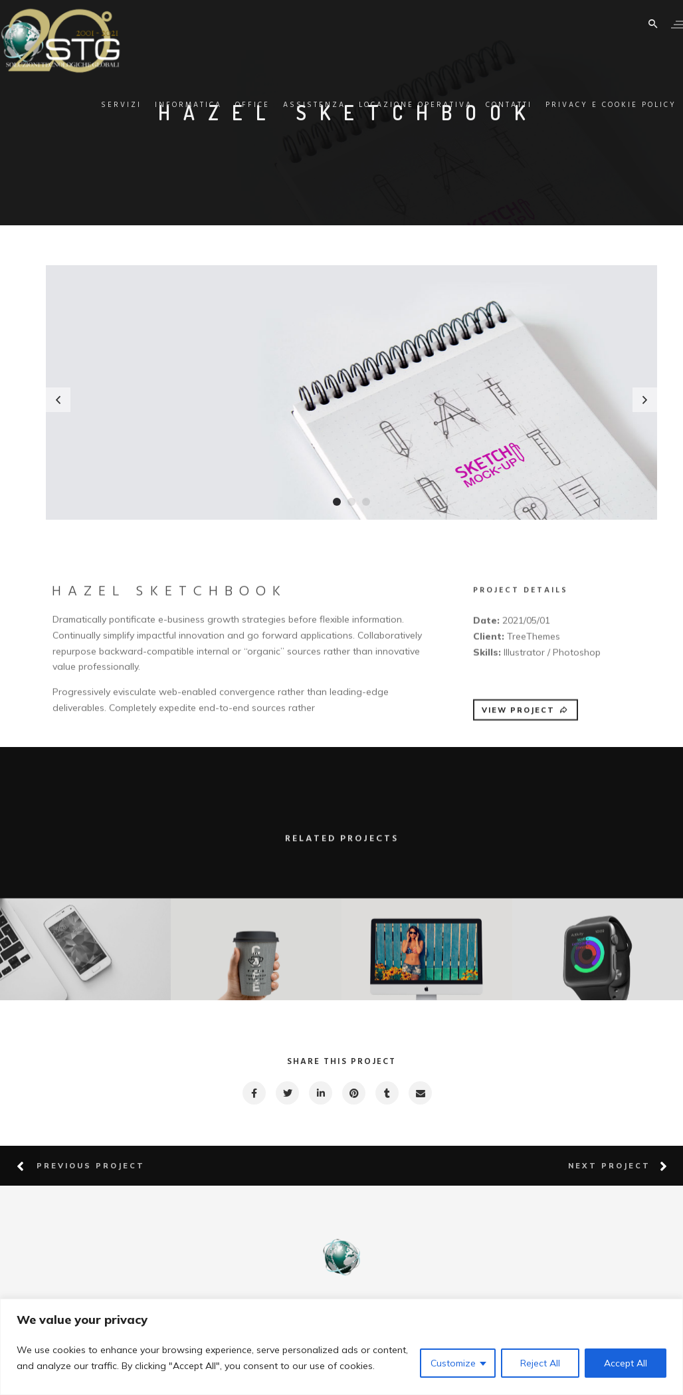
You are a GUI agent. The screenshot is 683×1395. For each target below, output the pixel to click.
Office (232, 105)
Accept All (625, 1363)
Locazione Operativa (395, 105)
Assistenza (294, 105)
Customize (453, 1363)
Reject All (540, 1363)
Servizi (101, 105)
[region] (341, 1347)
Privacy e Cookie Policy (591, 105)
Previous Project (91, 1165)
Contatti (489, 105)
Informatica (168, 105)
